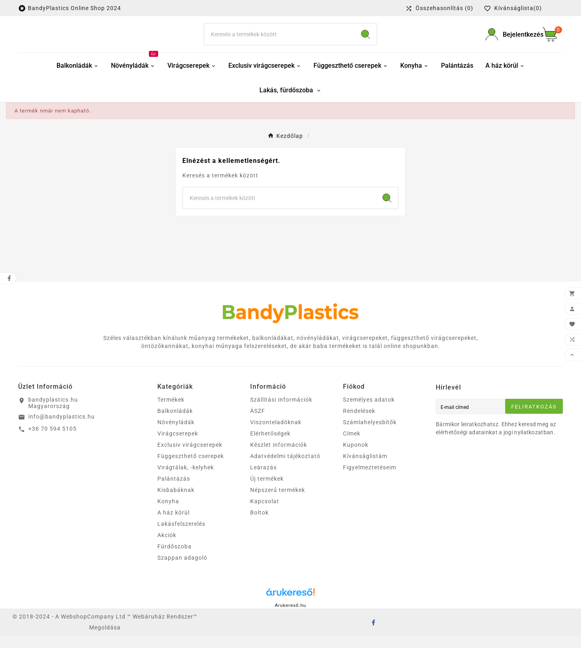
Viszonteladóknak (275, 434)
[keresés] (280, 40)
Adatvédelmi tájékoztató (285, 468)
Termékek (170, 411)
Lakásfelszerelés (181, 536)
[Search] (365, 40)
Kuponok (355, 457)
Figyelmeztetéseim (369, 479)
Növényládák (175, 434)
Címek (351, 445)
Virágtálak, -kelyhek (185, 479)
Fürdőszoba (174, 558)
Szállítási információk (281, 411)
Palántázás (173, 491)
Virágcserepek (177, 445)
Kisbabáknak (175, 502)
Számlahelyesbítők (370, 434)
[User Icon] (509, 40)
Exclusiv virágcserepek (189, 457)
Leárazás (263, 479)
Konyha (168, 513)
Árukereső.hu (290, 617)
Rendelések (359, 423)
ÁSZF (257, 423)
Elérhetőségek (270, 445)
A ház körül (173, 524)
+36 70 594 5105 (52, 441)
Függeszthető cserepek (190, 468)
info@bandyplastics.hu (61, 428)
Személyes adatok (369, 411)
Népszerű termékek (277, 502)
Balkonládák (175, 423)
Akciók (166, 547)
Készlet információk (278, 457)
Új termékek (267, 491)
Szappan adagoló (182, 570)
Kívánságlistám (365, 468)
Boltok (259, 524)
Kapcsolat (264, 513)
